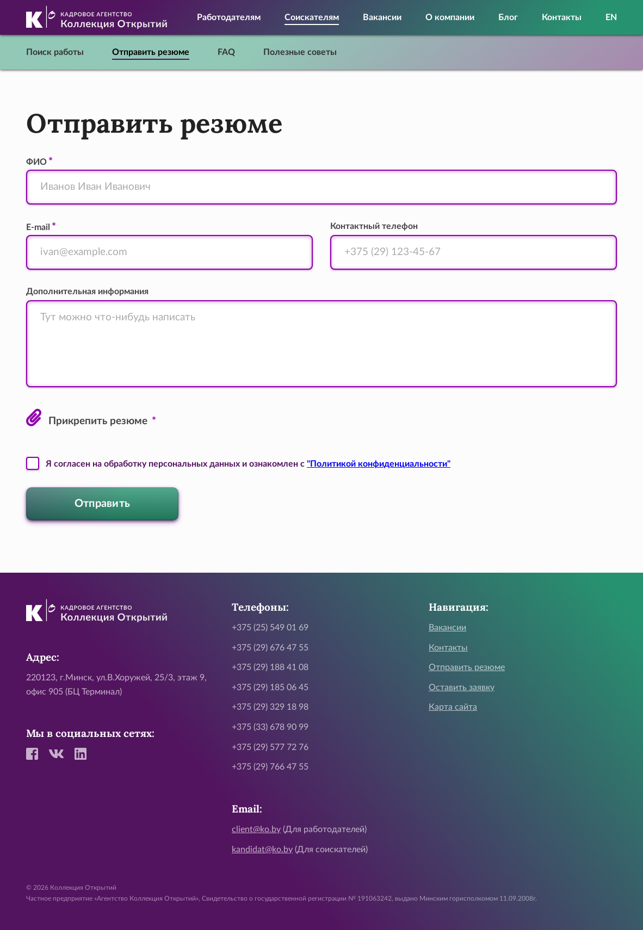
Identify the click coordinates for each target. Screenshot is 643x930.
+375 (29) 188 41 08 (270, 667)
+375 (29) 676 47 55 (270, 647)
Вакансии (382, 17)
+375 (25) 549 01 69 (270, 627)
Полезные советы (300, 52)
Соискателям (312, 17)
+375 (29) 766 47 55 (270, 766)
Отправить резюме (150, 52)
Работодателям (229, 17)
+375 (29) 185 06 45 (270, 687)
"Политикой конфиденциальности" (378, 464)
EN (611, 17)
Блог (508, 17)
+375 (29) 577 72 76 (270, 747)
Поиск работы (55, 52)
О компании (449, 17)
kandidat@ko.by (262, 849)
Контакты (562, 17)
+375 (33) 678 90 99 (270, 727)
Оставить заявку (461, 687)
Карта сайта (453, 707)
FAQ (226, 52)
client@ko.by (256, 829)
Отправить (103, 503)
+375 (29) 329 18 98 (270, 707)
